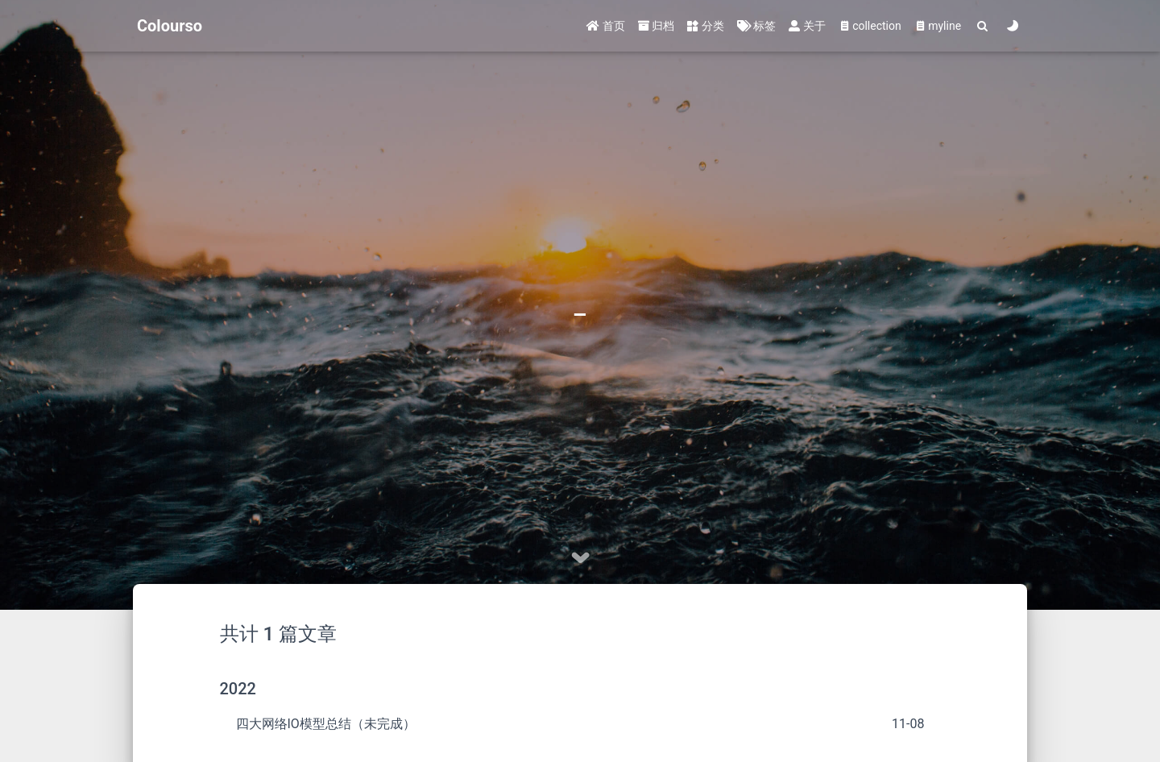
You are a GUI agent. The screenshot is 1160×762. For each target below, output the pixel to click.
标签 (756, 25)
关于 (807, 25)
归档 (656, 25)
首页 (605, 25)
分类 (705, 25)
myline (937, 25)
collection (870, 25)
